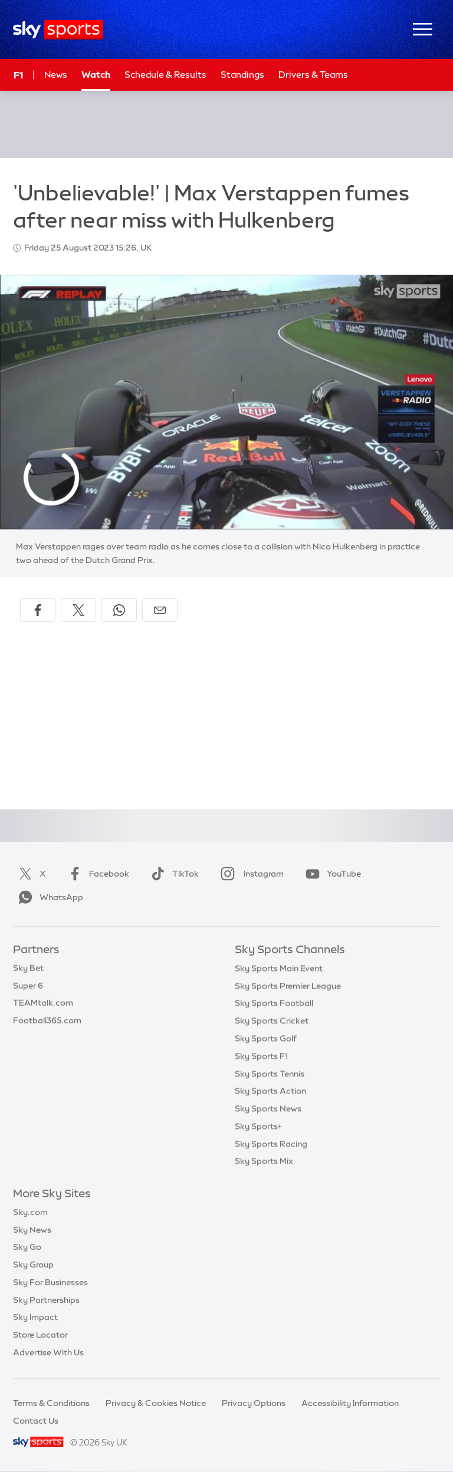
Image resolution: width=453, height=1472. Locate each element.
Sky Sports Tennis (269, 1073)
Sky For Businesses (50, 1282)
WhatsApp (48, 897)
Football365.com (47, 1020)
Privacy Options (253, 1403)
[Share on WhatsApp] (119, 610)
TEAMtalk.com (43, 1003)
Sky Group (33, 1264)
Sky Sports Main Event (279, 968)
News (55, 74)
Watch (95, 74)
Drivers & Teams (313, 74)
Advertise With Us (48, 1352)
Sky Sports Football (274, 1003)
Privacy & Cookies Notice (156, 1403)
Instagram (250, 873)
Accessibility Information (350, 1403)
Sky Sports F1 (261, 1056)
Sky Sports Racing (271, 1144)
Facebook (96, 873)
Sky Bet (28, 968)
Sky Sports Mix (264, 1161)
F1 (18, 75)
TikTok (172, 873)
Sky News (32, 1230)
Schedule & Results (165, 74)
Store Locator (40, 1335)
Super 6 (28, 986)
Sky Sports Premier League (288, 986)
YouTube (331, 873)
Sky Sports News (268, 1108)
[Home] (58, 29)
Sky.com (30, 1212)
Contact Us (35, 1421)
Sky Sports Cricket (271, 1020)
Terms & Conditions (51, 1403)
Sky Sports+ (258, 1126)
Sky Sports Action (270, 1090)
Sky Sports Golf (266, 1038)
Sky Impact (35, 1317)
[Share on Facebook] (37, 610)
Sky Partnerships (46, 1300)
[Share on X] (78, 610)
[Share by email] (160, 610)
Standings (242, 74)
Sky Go (27, 1247)
